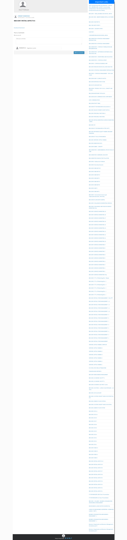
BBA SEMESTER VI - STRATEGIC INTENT (98, 60)
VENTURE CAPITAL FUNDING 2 (95, 361)
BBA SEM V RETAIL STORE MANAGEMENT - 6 (99, 324)
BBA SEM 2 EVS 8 (93, 424)
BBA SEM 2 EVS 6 (93, 428)
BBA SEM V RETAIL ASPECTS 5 (96, 478)
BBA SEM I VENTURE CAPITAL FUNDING (98, 140)
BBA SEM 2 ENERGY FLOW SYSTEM (97, 408)
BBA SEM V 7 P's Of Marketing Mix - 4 (97, 284)
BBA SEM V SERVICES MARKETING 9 (97, 244)
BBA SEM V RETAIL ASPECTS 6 (96, 474)
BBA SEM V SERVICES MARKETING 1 (97, 271)
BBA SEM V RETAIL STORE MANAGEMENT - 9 (99, 314)
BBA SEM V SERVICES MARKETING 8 (97, 248)
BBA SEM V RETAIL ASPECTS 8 (96, 468)
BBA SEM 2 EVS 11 (93, 411)
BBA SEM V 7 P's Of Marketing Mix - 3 (97, 288)
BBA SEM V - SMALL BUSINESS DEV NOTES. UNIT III (100, 13)
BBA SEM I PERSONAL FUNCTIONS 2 (97, 113)
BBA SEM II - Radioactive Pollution (97, 161)
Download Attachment (19, 28)
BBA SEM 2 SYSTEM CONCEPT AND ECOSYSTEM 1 (100, 404)
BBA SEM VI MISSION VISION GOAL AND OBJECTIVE (100, 67)
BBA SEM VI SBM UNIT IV (94, 181)
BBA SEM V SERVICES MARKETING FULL (98, 274)
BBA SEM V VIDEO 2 (93, 454)
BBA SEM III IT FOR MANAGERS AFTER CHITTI (99, 128)
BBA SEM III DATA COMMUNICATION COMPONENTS (100, 96)
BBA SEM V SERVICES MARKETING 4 (97, 261)
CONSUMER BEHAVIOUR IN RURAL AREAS (98, 35)
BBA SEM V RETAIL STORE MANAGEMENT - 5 (99, 328)
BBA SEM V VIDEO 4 (93, 448)
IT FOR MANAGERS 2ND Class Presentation (99, 494)
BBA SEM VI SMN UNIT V (94, 178)
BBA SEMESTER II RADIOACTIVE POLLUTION (99, 158)
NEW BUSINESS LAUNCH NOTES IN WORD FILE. (99, 506)
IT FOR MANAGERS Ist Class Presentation (98, 497)
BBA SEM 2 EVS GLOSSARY (95, 393)
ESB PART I (91, 32)
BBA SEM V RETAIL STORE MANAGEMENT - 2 (99, 338)
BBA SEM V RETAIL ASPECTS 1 (96, 491)
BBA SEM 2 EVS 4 (93, 434)
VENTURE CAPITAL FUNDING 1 (95, 364)
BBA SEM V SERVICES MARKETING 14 (97, 228)
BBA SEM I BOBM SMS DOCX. (95, 143)
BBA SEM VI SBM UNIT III (94, 185)
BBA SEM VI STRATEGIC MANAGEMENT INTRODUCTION (101, 70)
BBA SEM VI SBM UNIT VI (94, 175)
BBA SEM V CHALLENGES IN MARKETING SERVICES (100, 203)
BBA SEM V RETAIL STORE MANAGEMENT (98, 341)
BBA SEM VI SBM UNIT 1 (94, 191)
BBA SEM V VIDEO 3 (93, 451)
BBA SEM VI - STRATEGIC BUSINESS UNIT (98, 63)
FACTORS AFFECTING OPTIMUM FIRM (97, 368)
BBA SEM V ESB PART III (94, 22)
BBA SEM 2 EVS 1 (93, 444)
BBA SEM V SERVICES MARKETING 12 (97, 234)
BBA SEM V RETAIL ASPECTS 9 (96, 464)
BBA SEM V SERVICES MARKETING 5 (97, 258)
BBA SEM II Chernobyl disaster (96, 165)
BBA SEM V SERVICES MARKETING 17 (97, 218)
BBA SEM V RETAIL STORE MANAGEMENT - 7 (99, 321)
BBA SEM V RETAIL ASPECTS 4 (96, 481)
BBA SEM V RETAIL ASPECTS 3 (96, 484)
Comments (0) (17, 35)
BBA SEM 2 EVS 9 (93, 418)
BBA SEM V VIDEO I (93, 458)
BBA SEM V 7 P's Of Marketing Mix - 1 (97, 294)
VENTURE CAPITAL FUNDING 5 (95, 351)
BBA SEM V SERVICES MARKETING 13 (97, 231)
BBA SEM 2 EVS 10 (93, 414)
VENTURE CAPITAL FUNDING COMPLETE (98, 344)
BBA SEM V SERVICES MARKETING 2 (97, 268)
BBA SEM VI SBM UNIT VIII (94, 168)
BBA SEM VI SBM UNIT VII (94, 171)
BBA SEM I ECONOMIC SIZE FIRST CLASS (98, 384)
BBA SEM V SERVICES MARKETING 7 (97, 251)
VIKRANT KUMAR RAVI (24, 16)
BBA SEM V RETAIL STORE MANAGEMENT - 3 (99, 334)
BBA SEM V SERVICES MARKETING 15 (97, 224)
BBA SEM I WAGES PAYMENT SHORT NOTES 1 (99, 110)
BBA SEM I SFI (92, 125)
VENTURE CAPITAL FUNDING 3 (95, 358)
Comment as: (22, 48)
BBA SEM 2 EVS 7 (93, 421)
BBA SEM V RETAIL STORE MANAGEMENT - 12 (99, 304)
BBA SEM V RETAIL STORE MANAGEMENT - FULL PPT (101, 298)
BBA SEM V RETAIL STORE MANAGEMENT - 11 (99, 308)
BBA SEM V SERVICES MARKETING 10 (97, 241)
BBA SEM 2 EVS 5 (93, 431)
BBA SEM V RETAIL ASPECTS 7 (96, 471)
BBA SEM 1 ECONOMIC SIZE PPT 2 (97, 378)
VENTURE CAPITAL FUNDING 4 (95, 354)
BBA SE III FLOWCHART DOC (95, 85)
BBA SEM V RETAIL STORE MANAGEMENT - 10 (99, 311)
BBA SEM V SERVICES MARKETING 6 (97, 254)
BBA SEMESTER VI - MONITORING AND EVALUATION (100, 57)
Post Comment (79, 52)
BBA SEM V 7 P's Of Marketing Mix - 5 (97, 281)
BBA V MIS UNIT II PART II (94, 25)
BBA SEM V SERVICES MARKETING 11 (97, 238)
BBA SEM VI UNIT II (93, 188)
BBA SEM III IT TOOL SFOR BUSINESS (97, 136)
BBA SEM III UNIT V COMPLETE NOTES (97, 78)
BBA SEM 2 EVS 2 (93, 441)
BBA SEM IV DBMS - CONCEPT (96, 146)
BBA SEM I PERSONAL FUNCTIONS (97, 116)
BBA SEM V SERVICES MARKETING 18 (97, 214)
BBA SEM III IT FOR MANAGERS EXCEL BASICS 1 (100, 106)
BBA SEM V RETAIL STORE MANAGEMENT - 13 (99, 301)
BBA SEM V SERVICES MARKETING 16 (97, 221)
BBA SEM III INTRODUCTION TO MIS (97, 81)
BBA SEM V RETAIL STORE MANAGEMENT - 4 (99, 331)
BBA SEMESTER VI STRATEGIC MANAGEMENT (99, 43)
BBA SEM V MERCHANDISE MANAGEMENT (98, 374)
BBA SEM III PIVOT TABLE (94, 103)
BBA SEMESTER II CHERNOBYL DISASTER (98, 155)
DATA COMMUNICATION (94, 100)
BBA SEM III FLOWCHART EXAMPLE (97, 199)
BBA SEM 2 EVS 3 (93, 438)
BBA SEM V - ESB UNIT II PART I (96, 28)
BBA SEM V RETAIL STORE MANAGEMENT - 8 (99, 318)
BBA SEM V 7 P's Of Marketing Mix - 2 (97, 291)
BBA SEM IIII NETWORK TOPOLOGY (97, 93)
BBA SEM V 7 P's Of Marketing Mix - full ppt (99, 278)
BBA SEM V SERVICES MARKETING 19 (97, 211)
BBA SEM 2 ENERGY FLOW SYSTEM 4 (97, 401)
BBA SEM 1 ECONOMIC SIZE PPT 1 (97, 381)
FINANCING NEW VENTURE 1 (95, 371)
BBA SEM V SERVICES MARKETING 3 (97, 264)
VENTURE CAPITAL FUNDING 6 (95, 348)
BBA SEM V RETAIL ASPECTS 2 (96, 487)
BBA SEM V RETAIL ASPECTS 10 (96, 461)
